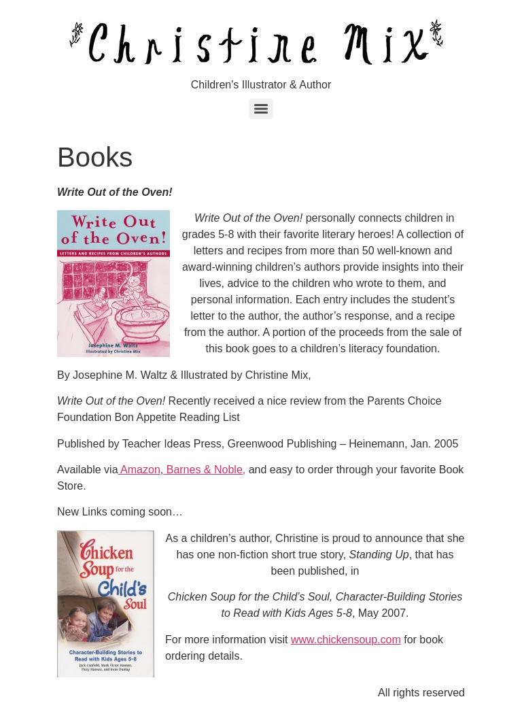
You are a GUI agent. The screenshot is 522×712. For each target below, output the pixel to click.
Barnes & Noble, (204, 469)
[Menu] (261, 109)
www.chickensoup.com (346, 639)
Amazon (139, 469)
